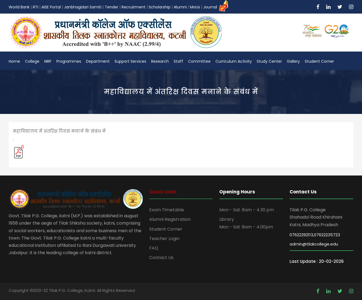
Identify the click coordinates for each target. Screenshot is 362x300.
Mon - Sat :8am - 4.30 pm (246, 210)
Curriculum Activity (233, 61)
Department (98, 61)
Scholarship (159, 7)
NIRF (48, 61)
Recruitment (133, 7)
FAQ (153, 248)
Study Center (269, 61)
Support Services (130, 61)
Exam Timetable (166, 210)
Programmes (68, 61)
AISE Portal (51, 7)
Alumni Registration (169, 219)
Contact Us (161, 257)
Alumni (180, 7)
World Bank (19, 7)
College (32, 61)
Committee (199, 61)
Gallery (293, 61)
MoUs (195, 7)
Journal (216, 7)
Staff (178, 61)
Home (14, 61)
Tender (111, 7)
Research (160, 61)
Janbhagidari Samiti (82, 7)
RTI (35, 7)
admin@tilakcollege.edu (314, 244)
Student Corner (319, 61)
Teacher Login (164, 238)
